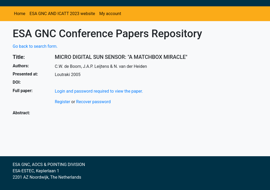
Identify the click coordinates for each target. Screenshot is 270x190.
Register (62, 101)
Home (19, 13)
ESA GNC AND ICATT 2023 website (62, 13)
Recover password (93, 101)
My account (110, 13)
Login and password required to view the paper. (99, 91)
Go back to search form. (35, 46)
